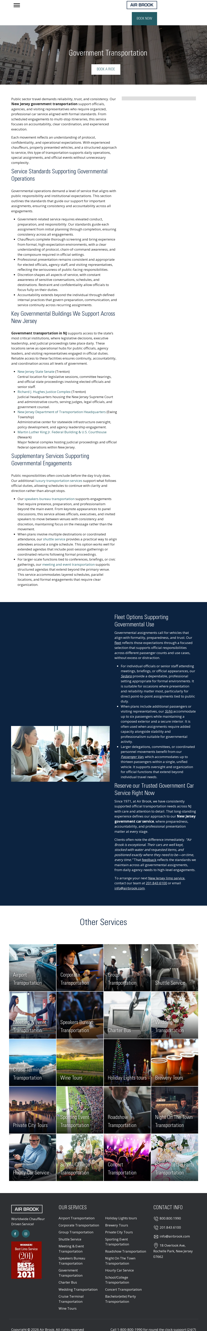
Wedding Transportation (78, 1277)
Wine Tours (68, 1296)
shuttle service (54, 527)
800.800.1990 (170, 1206)
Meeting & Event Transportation (71, 1236)
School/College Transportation (117, 1268)
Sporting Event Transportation (117, 1230)
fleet (117, 630)
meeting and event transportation (68, 552)
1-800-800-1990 (129, 1317)
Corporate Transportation (79, 1213)
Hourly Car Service (119, 1258)
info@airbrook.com (129, 876)
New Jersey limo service (166, 866)
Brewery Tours (116, 1213)
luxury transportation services (58, 468)
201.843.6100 (156, 871)
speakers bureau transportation (49, 486)
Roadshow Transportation (125, 1239)
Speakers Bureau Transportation (72, 1249)
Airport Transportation (77, 1206)
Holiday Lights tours (121, 1206)
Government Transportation (70, 1261)
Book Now (183, 6)
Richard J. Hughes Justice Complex (44, 380)
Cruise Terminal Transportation (71, 1287)
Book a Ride (106, 57)
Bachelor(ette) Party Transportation (120, 1287)
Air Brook (47, 1317)
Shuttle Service (70, 1227)
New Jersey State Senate (36, 359)
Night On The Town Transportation (120, 1249)
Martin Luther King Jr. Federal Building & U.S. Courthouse (62, 420)
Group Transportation (76, 1220)
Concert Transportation (123, 1277)
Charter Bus (68, 1270)
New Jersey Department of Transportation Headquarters (62, 400)
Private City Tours (119, 1220)
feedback (149, 847)
